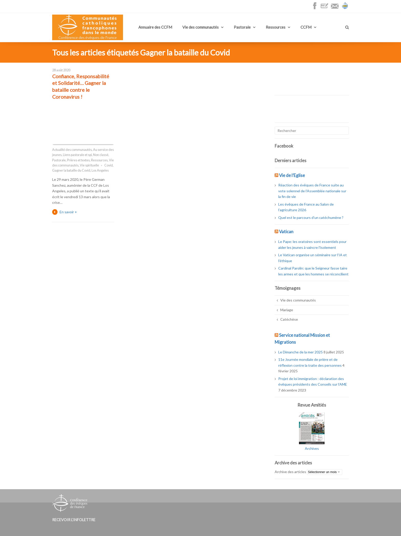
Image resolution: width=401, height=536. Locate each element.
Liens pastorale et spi (77, 155)
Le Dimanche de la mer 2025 (300, 352)
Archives (312, 448)
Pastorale (242, 27)
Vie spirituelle (89, 165)
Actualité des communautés (72, 150)
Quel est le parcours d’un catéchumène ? (310, 217)
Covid (108, 165)
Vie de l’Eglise (292, 175)
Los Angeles (100, 170)
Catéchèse (289, 319)
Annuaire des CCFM (155, 27)
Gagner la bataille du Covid (71, 170)
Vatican (286, 231)
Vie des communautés (200, 27)
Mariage (286, 310)
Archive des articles (290, 472)
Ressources (275, 27)
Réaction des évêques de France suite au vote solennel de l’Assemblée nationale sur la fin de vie (312, 191)
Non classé (100, 155)
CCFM (305, 27)
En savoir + (68, 212)
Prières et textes (78, 160)
